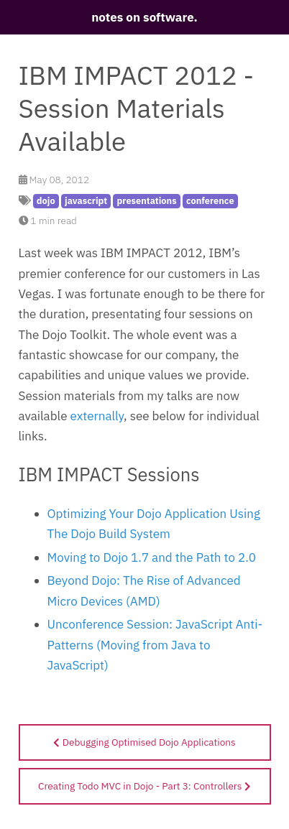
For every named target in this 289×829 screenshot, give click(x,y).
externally (97, 416)
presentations (147, 201)
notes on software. (144, 17)
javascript (86, 201)
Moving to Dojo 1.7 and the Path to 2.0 (152, 557)
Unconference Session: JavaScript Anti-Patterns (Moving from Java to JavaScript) (155, 644)
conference (210, 201)
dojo (46, 201)
